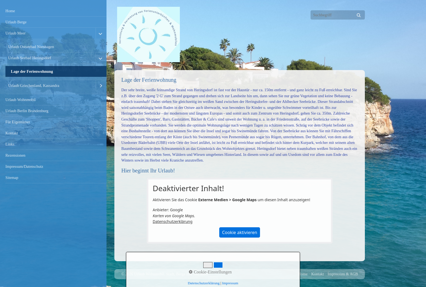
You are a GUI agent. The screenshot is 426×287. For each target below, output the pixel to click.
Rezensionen (15, 155)
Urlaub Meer (15, 33)
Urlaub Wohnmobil (20, 99)
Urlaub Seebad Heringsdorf (29, 58)
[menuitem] (53, 11)
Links (9, 144)
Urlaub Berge (16, 22)
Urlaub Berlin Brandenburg (26, 111)
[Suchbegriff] (338, 15)
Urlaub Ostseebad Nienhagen (31, 47)
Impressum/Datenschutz (24, 166)
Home (10, 11)
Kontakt (11, 133)
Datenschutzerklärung (172, 221)
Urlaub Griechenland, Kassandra (33, 85)
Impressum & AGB (343, 274)
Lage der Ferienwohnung (32, 71)
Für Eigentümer (17, 122)
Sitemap (11, 177)
